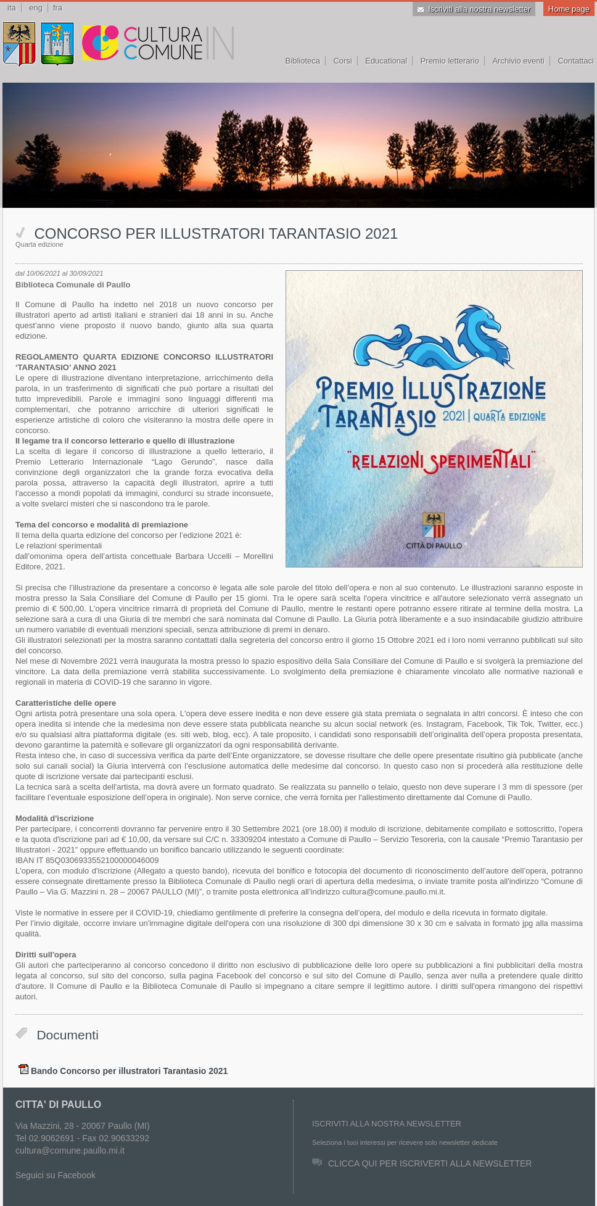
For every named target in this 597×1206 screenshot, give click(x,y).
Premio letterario (450, 60)
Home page (569, 9)
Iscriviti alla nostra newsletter (474, 9)
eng (36, 7)
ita (11, 7)
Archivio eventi (518, 60)
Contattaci (576, 60)
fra (57, 7)
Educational (386, 60)
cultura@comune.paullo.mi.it (70, 1150)
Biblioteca (303, 60)
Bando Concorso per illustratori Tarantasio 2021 (129, 1071)
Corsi (342, 60)
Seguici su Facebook (55, 1175)
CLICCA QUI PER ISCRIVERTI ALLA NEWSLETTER (422, 1163)
